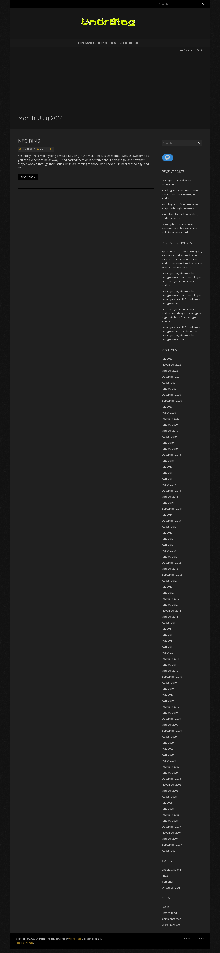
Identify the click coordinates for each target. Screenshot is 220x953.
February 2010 (170, 706)
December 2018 (171, 454)
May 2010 (167, 694)
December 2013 (171, 520)
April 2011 (168, 646)
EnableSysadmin (172, 869)
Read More (28, 177)
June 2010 (168, 688)
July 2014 (167, 514)
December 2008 (171, 778)
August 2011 (169, 622)
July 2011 (167, 628)
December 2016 (171, 490)
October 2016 (170, 496)
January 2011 (170, 664)
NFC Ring (29, 141)
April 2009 (168, 754)
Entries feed (169, 913)
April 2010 (168, 700)
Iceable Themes (24, 942)
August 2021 (169, 382)
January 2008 (170, 820)
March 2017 (169, 484)
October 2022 (170, 370)
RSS (113, 42)
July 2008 (167, 802)
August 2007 (169, 850)
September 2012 (172, 574)
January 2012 (170, 604)
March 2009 (169, 760)
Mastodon (198, 938)
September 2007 (172, 844)
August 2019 (169, 436)
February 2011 (170, 658)
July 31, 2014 (28, 149)
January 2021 (170, 388)
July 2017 (167, 466)
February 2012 (170, 598)
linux (165, 875)
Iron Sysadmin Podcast (92, 42)
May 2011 (167, 640)
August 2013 (169, 526)
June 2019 (168, 442)
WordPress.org (171, 925)
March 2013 (169, 550)
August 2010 (169, 682)
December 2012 (171, 562)
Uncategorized (171, 887)
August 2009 (169, 736)
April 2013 (168, 544)
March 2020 (169, 412)
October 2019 (170, 430)
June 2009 (168, 742)
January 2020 (170, 424)
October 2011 (170, 616)
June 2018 (168, 460)
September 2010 (172, 676)
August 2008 (169, 796)
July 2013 (167, 532)
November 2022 (171, 364)
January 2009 (170, 772)
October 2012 (170, 568)
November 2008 (171, 784)
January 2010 (170, 712)
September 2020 (172, 400)
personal (167, 881)
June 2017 (168, 472)
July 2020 (167, 406)
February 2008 (170, 814)
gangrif (43, 149)
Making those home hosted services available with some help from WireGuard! (179, 228)
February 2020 (170, 418)
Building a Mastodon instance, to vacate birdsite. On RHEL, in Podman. (181, 194)
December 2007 (171, 826)
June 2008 (168, 808)
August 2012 (169, 580)
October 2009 (170, 724)
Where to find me (131, 42)
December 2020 (171, 394)
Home (180, 50)
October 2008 (170, 790)
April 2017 (168, 478)
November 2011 (171, 610)
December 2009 (171, 718)
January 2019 (170, 448)
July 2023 (167, 358)
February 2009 (170, 766)
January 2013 (170, 556)
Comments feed (171, 919)
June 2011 (168, 634)
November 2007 (171, 832)
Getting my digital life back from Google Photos (181, 317)
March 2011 (169, 652)
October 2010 (170, 670)
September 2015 (172, 508)
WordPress (75, 938)
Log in (165, 907)
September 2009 (172, 730)
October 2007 (170, 838)
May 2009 (167, 748)
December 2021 (171, 376)
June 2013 (168, 538)
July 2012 (167, 586)
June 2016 (168, 502)
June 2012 (168, 592)
